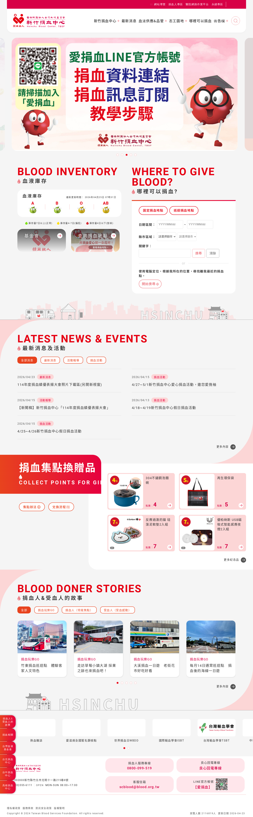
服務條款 (28, 808)
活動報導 (73, 360)
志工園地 (176, 21)
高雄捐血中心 (7, 787)
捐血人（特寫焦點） (79, 610)
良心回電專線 (210, 768)
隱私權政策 (14, 808)
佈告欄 (219, 21)
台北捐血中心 (7, 761)
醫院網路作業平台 (197, 4)
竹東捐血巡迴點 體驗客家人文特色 (41, 668)
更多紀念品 (231, 559)
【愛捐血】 (202, 787)
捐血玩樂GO (46, 610)
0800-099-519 (139, 768)
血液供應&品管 (151, 21)
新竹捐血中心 (105, 21)
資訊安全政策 (43, 808)
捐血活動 (96, 360)
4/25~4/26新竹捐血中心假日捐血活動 (49, 431)
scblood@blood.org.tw (139, 787)
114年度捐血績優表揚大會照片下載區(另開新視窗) (59, 385)
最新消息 (129, 21)
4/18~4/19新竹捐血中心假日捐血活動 (164, 408)
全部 (24, 610)
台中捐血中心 (7, 774)
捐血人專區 (175, 4)
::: (151, 4)
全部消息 (27, 360)
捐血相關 (7, 734)
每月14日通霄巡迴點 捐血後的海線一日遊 (211, 668)
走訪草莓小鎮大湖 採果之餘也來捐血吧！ (96, 668)
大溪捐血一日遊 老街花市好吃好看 (154, 668)
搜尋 (198, 253)
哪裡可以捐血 (200, 21)
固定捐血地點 (153, 210)
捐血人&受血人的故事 (7, 721)
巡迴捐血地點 (184, 210)
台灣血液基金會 (7, 748)
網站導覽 (160, 4)
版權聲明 (59, 808)
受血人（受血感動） (117, 610)
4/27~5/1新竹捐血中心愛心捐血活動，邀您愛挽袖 (174, 385)
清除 (213, 253)
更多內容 (222, 446)
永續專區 (217, 4)
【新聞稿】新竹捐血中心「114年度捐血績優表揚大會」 (63, 408)
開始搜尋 (149, 284)
